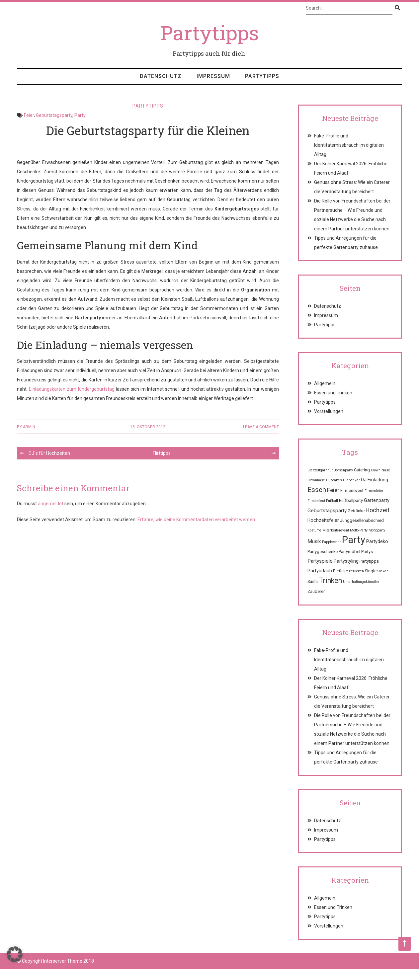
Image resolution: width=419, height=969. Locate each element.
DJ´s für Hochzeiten (49, 453)
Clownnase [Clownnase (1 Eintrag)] (316, 480)
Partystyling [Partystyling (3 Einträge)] (346, 561)
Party (80, 115)
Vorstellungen (328, 411)
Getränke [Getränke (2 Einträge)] (356, 510)
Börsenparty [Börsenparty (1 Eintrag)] (343, 470)
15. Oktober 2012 (147, 427)
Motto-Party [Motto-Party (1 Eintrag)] (359, 530)
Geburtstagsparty (54, 115)
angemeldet (50, 503)
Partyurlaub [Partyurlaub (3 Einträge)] (319, 570)
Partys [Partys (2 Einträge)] (367, 551)
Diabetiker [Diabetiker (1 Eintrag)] (351, 480)
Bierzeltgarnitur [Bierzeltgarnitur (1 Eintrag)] (320, 470)
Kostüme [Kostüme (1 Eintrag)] (314, 530)
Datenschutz (161, 76)
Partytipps (262, 76)
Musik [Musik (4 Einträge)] (314, 541)
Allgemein (324, 383)
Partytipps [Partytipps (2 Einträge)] (369, 561)
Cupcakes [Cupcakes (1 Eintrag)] (334, 480)
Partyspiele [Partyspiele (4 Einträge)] (320, 561)
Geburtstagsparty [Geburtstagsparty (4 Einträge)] (327, 511)
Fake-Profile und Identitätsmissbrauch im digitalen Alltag (349, 145)
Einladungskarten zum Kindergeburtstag (71, 389)
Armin (29, 427)
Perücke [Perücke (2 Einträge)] (340, 570)
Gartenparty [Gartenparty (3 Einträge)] (376, 500)
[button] (14, 954)
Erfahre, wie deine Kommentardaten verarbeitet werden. (196, 519)
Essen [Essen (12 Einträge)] (316, 490)
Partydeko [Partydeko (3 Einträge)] (377, 541)
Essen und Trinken (333, 392)
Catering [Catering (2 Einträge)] (362, 469)
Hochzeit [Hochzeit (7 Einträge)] (377, 510)
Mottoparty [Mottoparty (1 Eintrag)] (377, 530)
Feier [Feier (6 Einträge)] (333, 490)
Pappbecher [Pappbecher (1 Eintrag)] (331, 542)
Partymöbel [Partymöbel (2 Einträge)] (349, 551)
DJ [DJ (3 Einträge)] (364, 479)
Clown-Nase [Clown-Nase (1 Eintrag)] (380, 470)
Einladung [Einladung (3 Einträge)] (378, 479)
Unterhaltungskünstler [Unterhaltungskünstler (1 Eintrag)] (361, 582)
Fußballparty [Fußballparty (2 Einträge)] (351, 500)
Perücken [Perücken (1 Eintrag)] (356, 571)
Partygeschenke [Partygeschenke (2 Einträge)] (322, 551)
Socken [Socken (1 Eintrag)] (382, 571)
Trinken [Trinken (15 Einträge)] (330, 580)
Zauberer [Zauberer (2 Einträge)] (316, 591)
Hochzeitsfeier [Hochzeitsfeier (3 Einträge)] (323, 520)
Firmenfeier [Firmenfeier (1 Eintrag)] (374, 491)
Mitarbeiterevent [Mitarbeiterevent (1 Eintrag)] (335, 530)
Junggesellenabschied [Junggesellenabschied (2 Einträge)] (362, 520)
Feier (29, 115)
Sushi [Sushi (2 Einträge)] (312, 581)
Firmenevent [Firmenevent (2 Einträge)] (352, 490)
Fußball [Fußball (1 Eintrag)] (332, 501)
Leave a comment (261, 427)
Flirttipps (162, 453)
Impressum (213, 76)
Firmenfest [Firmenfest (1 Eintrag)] (316, 501)
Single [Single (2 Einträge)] (371, 570)
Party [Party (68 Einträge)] (353, 539)
